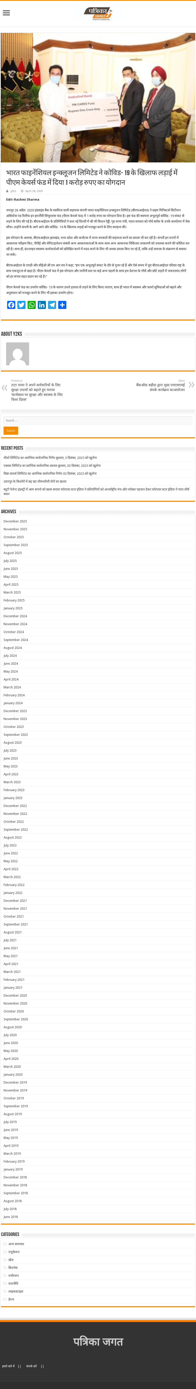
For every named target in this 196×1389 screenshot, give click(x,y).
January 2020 (13, 1074)
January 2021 (13, 987)
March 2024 (12, 687)
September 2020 (16, 1019)
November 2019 (15, 1090)
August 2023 (13, 742)
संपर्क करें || (35, 1366)
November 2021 (15, 908)
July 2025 (10, 561)
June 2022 (11, 853)
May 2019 (11, 1138)
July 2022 (10, 845)
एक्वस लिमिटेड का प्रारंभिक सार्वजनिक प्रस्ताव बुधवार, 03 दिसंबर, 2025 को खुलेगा (52, 466)
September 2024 (16, 640)
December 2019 (15, 1082)
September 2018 (16, 1193)
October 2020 (14, 1011)
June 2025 (11, 569)
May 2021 (11, 956)
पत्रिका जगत (98, 1342)
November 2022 (15, 814)
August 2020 (13, 1027)
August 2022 (13, 837)
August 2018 (13, 1201)
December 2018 (15, 1177)
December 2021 (15, 901)
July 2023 (10, 750)
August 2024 (13, 648)
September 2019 (16, 1106)
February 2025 (14, 600)
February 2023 (14, 790)
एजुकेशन (13, 1252)
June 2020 (11, 1043)
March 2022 (12, 877)
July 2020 (10, 1035)
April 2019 (11, 1146)
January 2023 (13, 798)
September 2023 (16, 735)
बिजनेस (13, 1268)
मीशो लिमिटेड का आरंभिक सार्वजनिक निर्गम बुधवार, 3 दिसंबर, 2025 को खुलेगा (50, 458)
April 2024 (11, 679)
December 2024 (15, 616)
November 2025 (15, 529)
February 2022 (14, 885)
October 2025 (14, 537)
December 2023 (15, 711)
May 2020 (11, 1051)
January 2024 (13, 703)
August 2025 (13, 553)
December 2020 (15, 995)
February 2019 (14, 1161)
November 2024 (15, 624)
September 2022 (16, 829)
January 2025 (13, 608)
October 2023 (14, 727)
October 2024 (14, 632)
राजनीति (13, 1283)
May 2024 (11, 671)
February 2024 (14, 695)
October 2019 (14, 1098)
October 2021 (14, 916)
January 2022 (13, 893)
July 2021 (10, 940)
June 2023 (11, 758)
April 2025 (11, 584)
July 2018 (10, 1209)
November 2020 (15, 1003)
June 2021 (11, 948)
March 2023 (12, 782)
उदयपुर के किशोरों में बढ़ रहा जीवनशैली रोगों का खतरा (35, 481)
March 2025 (12, 592)
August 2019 (13, 1114)
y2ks (13, 191)
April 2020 (11, 1059)
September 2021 (16, 924)
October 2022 (14, 822)
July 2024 (10, 656)
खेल (11, 1260)
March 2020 (12, 1067)
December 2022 (15, 806)
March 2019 (12, 1153)
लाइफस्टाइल (15, 1291)
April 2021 (11, 964)
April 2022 (11, 869)
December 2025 (15, 521)
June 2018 (11, 1217)
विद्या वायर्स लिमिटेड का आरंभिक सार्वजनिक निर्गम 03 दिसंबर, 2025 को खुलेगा (50, 473)
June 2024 (11, 663)
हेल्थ (11, 1299)
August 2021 (13, 932)
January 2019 (13, 1169)
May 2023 (11, 766)
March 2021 (12, 972)
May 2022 (11, 861)
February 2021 (14, 980)
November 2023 (15, 719)
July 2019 (10, 1122)
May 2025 (11, 576)
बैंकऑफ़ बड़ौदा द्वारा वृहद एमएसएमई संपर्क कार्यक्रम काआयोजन (158, 385)
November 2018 (15, 1185)
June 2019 (11, 1130)
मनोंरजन (13, 1276)
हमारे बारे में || (11, 1366)
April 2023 (11, 774)
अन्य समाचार (16, 1244)
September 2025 (16, 545)
